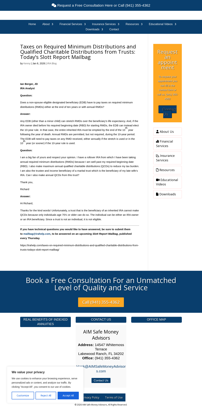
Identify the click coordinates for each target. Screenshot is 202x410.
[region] (45, 384)
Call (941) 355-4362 (101, 302)
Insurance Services (104, 24)
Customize (23, 395)
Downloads (92, 29)
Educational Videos (161, 24)
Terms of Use (114, 397)
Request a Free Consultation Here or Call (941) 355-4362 (103, 5)
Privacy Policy (90, 397)
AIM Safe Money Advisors (101, 334)
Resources (132, 24)
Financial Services (71, 24)
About (46, 24)
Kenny (26, 63)
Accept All (68, 395)
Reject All (46, 395)
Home (32, 24)
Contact (114, 29)
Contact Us (169, 112)
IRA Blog (52, 63)
